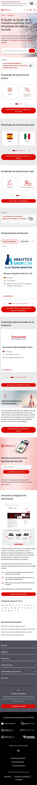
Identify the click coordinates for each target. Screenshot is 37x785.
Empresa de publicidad (18, 594)
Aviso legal (7, 776)
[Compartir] (27, 10)
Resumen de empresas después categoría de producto (18, 629)
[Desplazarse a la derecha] (33, 241)
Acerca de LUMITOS (18, 762)
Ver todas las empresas (18, 201)
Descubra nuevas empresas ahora (18, 430)
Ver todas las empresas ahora (18, 385)
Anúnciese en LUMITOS (17, 758)
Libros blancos (6, 665)
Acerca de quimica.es (18, 765)
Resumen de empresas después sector (13, 626)
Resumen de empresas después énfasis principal (16, 632)
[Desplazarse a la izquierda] (30, 241)
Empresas (4, 652)
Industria (15, 40)
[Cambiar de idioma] (30, 10)
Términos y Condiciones (22, 776)
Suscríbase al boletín (16, 472)
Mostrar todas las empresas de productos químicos (18, 309)
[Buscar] (24, 10)
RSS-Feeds (4, 678)
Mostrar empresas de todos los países (18, 157)
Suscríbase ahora (18, 706)
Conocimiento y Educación (10, 671)
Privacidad (18, 779)
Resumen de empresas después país (12, 635)
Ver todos (6, 484)
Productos (5, 658)
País (22, 40)
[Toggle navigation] (34, 10)
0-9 (3, 605)
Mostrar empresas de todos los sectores (18, 111)
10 (27, 303)
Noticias (4, 645)
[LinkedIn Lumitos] (18, 751)
